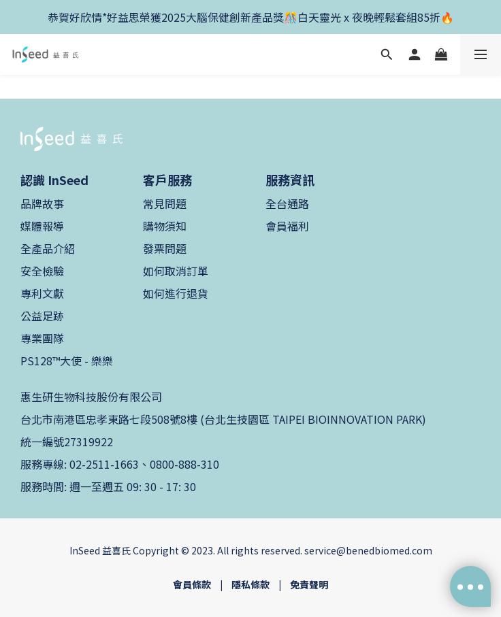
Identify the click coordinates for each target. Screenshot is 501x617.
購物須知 (165, 226)
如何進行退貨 (175, 293)
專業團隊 (42, 338)
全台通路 (287, 203)
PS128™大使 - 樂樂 (66, 360)
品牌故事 (42, 203)
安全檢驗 (42, 271)
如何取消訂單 (175, 271)
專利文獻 (42, 293)
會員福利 (287, 226)
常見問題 (165, 203)
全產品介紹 (47, 248)
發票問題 (165, 248)
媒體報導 (42, 226)
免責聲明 (309, 584)
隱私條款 (250, 584)
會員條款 (192, 584)
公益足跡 (42, 315)
